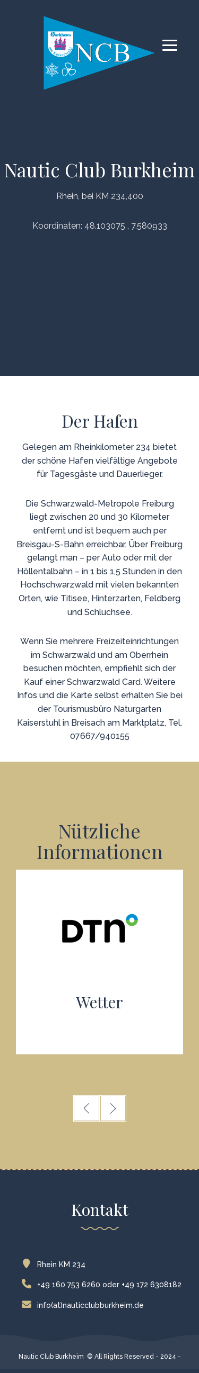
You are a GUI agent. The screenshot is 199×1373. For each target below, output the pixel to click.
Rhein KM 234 (56, 1264)
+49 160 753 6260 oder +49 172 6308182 (104, 1284)
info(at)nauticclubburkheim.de (85, 1305)
